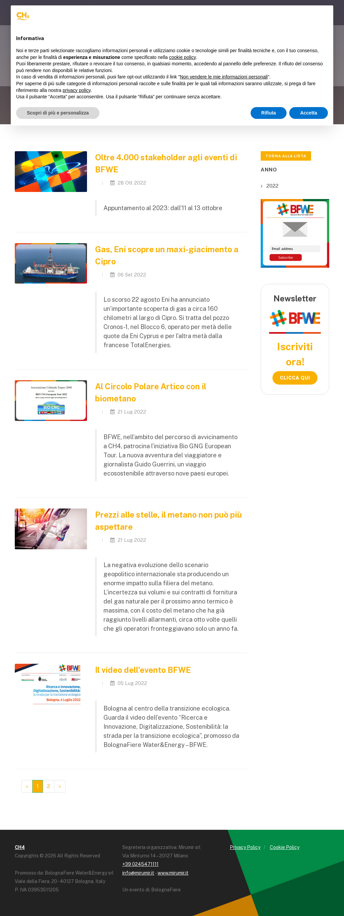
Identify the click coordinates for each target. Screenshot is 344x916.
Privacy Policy (245, 847)
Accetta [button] (308, 113)
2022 (272, 186)
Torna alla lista (285, 156)
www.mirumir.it (173, 873)
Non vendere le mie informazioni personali (223, 76)
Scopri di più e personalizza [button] (58, 113)
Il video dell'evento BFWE (143, 670)
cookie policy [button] (182, 57)
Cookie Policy (284, 847)
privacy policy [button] (77, 90)
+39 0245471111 (140, 864)
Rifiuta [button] (268, 113)
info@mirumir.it (138, 873)
